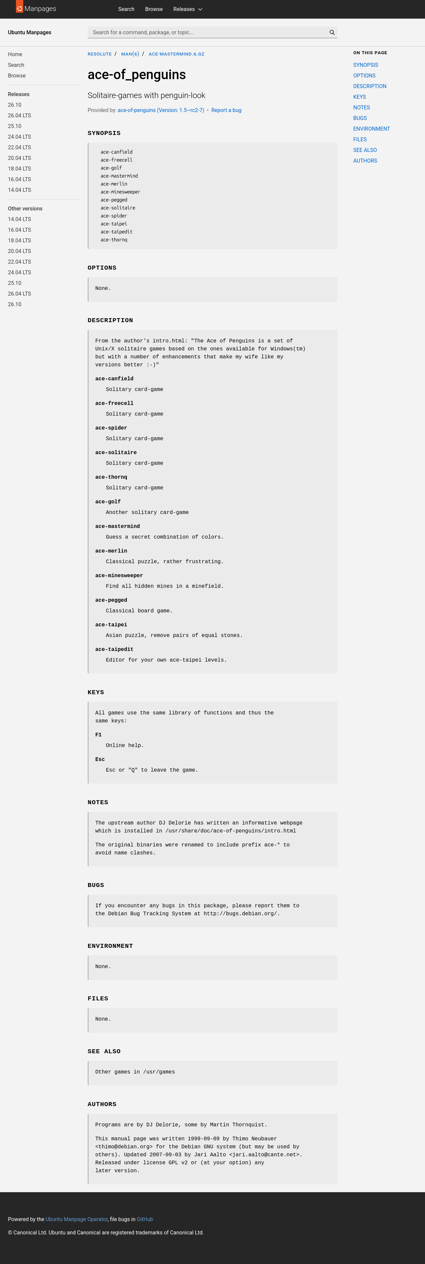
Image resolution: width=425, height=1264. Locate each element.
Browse (154, 9)
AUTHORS (365, 161)
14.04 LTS (19, 190)
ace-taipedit (114, 650)
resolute (100, 54)
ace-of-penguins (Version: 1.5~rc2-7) (161, 110)
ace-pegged (111, 600)
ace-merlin (111, 551)
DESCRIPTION (369, 86)
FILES (360, 139)
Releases (184, 9)
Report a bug (226, 110)
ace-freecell (114, 404)
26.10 (14, 105)
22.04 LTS (19, 147)
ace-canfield (114, 379)
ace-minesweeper (119, 576)
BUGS (360, 118)
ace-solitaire (116, 453)
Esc (100, 760)
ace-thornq (111, 477)
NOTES (361, 107)
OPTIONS (364, 75)
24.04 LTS (19, 137)
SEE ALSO (365, 150)
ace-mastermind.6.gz (177, 54)
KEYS (359, 97)
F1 (98, 735)
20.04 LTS (19, 158)
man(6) (130, 54)
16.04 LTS (19, 179)
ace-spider (111, 428)
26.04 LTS (19, 115)
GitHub (145, 1219)
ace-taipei (111, 625)
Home (15, 54)
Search (126, 9)
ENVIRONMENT (371, 129)
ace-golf (108, 502)
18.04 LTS (19, 169)
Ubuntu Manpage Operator (76, 1219)
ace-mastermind (117, 527)
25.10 (14, 126)
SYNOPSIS (365, 65)
